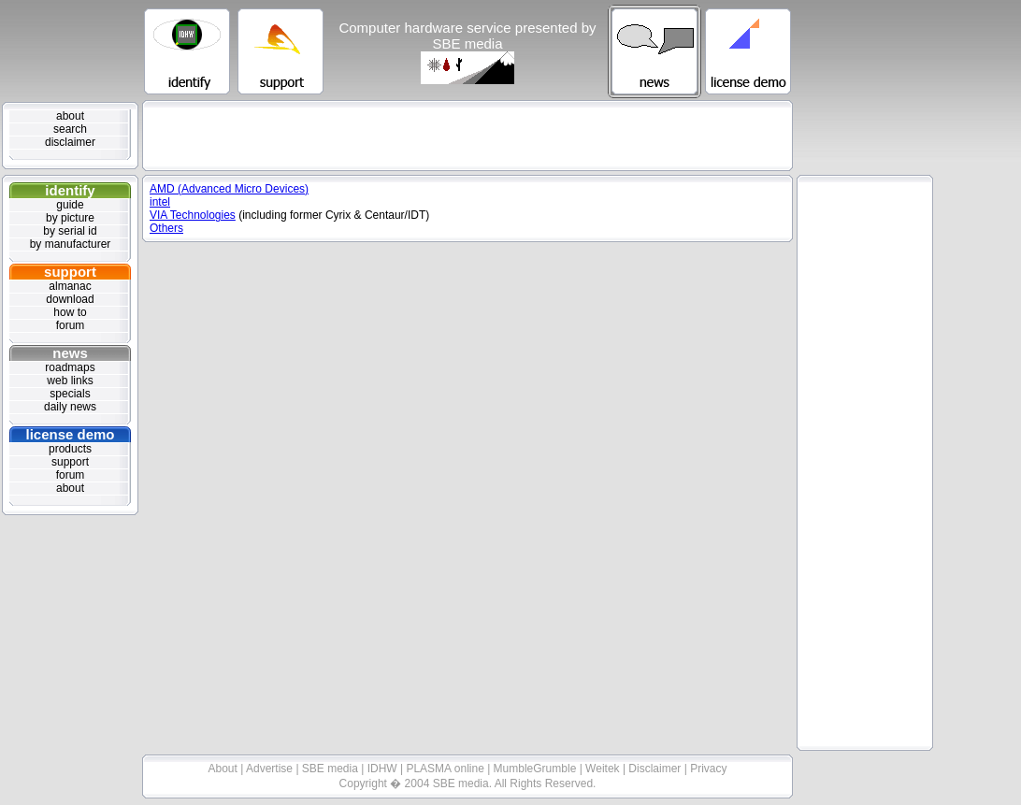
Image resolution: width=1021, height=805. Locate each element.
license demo (69, 434)
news (70, 353)
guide (69, 204)
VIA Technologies (193, 215)
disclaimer (70, 142)
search (70, 129)
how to (69, 312)
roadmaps (69, 367)
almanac (70, 286)
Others (166, 228)
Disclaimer (655, 768)
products (70, 448)
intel (160, 201)
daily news (70, 406)
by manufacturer (70, 244)
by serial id (69, 230)
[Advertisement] (467, 136)
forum (70, 325)
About (225, 768)
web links (70, 380)
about (70, 115)
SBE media (331, 768)
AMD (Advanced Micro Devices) (229, 188)
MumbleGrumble (537, 768)
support (70, 272)
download (69, 299)
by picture (70, 217)
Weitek (604, 768)
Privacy (708, 768)
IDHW (383, 768)
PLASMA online (446, 768)
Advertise (270, 768)
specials (70, 393)
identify (69, 190)
